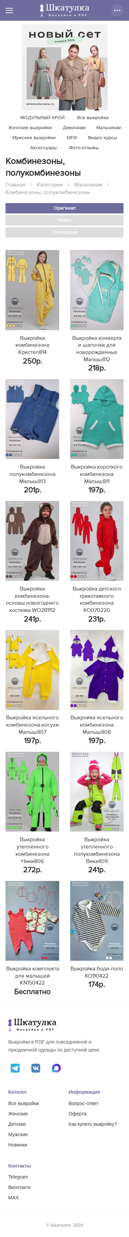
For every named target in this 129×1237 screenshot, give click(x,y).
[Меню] (9, 10)
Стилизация (64, 232)
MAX (13, 1197)
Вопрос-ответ (84, 1103)
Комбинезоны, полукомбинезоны (48, 192)
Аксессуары (43, 147)
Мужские (18, 1134)
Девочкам (74, 127)
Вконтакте (19, 1187)
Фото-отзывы (84, 147)
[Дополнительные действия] (117, 10)
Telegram (18, 1177)
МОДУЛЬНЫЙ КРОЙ (42, 117)
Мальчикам (108, 127)
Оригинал (65, 208)
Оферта (78, 1113)
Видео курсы (102, 137)
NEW (72, 137)
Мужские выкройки (34, 137)
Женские (18, 1113)
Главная (15, 185)
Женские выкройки (30, 127)
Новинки (17, 1145)
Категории (50, 185)
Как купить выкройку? (93, 1124)
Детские (17, 1124)
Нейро (64, 220)
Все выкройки (93, 117)
